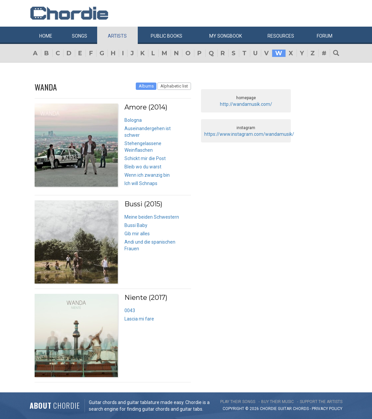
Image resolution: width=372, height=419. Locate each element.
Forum (324, 36)
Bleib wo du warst (142, 166)
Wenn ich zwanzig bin (147, 175)
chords (301, 408)
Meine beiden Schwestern (151, 217)
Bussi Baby (135, 225)
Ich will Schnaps (140, 183)
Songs (79, 36)
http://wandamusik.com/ (246, 104)
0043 (129, 310)
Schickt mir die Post (145, 158)
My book (225, 36)
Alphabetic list (174, 86)
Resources (281, 36)
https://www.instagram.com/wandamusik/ (249, 134)
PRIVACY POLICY (327, 408)
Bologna (133, 120)
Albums (146, 86)
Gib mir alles (137, 233)
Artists (117, 36)
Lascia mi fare (139, 318)
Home (45, 36)
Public (166, 36)
